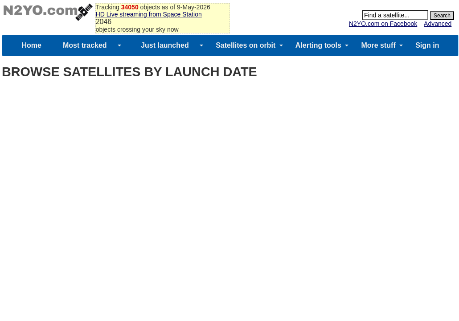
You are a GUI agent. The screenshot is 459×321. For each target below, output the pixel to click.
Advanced (437, 23)
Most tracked (85, 45)
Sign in (427, 45)
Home (31, 45)
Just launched (165, 45)
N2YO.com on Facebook (383, 23)
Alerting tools (318, 45)
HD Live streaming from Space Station (149, 14)
